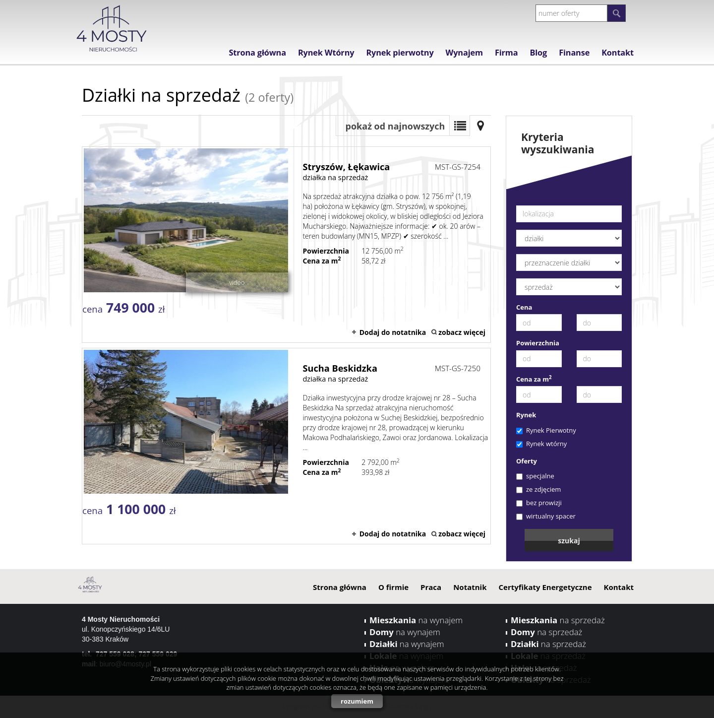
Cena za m (534, 379)
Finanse (574, 52)
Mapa (480, 125)
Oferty (526, 461)
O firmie (393, 587)
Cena (524, 307)
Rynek (526, 414)
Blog (538, 52)
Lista (459, 125)
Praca (430, 587)
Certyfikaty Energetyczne (545, 587)
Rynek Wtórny (326, 52)
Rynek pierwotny (399, 52)
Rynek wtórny (541, 443)
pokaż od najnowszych (395, 126)
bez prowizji (539, 502)
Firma (506, 52)
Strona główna (257, 52)
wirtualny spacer (546, 516)
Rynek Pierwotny (546, 430)
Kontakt (617, 52)
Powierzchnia (537, 342)
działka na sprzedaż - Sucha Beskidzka (286, 446)
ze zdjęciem (538, 489)
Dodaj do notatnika (392, 332)
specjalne (535, 475)
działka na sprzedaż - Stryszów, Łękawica (286, 244)
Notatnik (469, 587)
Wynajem (464, 52)
